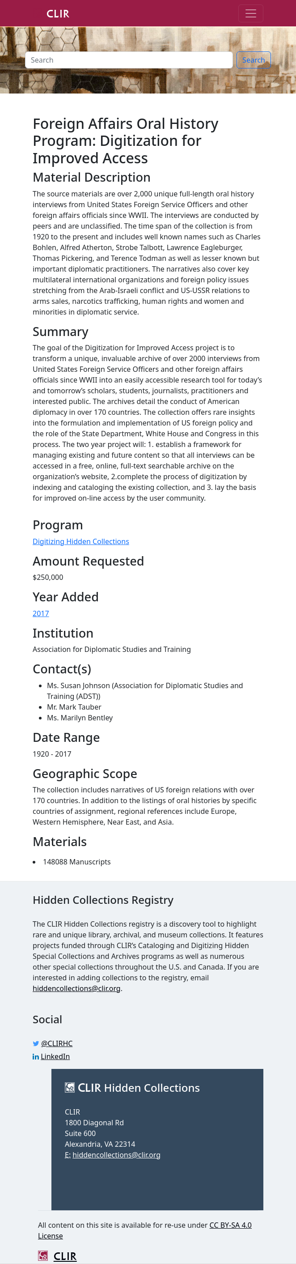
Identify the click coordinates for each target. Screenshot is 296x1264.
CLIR (51, 13)
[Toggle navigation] (250, 13)
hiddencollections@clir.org (77, 988)
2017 (41, 613)
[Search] (129, 59)
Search (253, 60)
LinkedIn (55, 1056)
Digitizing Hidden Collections (81, 541)
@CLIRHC (56, 1043)
